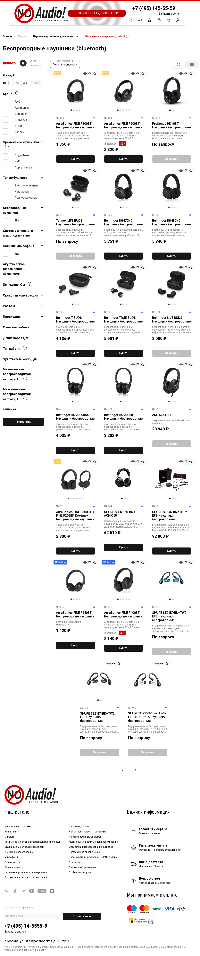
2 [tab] (74, 110)
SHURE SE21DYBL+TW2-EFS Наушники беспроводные (170, 616)
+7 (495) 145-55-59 (153, 8)
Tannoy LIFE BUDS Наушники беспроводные (75, 222)
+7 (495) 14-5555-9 (25, 926)
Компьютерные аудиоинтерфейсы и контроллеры (32, 841)
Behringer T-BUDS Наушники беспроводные (75, 319)
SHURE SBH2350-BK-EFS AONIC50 (121, 514)
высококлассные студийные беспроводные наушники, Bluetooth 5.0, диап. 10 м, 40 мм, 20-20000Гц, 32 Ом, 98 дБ (122, 427)
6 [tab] (82, 498)
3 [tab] (77, 110)
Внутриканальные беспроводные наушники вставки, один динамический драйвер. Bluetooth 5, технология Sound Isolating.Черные (99, 729)
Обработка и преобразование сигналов (91, 847)
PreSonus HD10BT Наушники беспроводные (171, 125)
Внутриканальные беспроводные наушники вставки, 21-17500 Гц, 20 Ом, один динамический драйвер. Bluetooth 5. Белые (147, 729)
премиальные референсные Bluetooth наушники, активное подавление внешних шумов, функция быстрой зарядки (169, 232)
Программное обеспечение (84, 852)
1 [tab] (71, 110)
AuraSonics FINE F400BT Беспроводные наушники (123, 614)
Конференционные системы (85, 836)
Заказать (171, 158)
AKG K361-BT (161, 415)
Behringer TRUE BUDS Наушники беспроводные (123, 319)
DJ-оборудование (79, 826)
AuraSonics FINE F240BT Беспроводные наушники (75, 614)
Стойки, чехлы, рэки (80, 872)
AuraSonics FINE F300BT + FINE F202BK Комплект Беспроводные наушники (75, 515)
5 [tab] (129, 110)
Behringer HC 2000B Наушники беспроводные (123, 416)
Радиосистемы (12, 862)
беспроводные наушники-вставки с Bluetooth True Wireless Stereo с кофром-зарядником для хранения (171, 330)
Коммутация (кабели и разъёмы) (87, 831)
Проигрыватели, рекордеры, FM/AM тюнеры (93, 857)
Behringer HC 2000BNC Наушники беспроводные (75, 416)
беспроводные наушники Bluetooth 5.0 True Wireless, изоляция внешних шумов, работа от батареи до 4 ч (123, 330)
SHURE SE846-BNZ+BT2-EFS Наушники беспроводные (170, 515)
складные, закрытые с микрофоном (68, 623)
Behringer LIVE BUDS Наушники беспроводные (171, 319)
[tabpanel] (75, 91)
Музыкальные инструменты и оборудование (94, 841)
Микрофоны (11, 857)
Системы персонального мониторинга (25, 877)
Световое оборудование (82, 867)
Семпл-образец (77, 862)
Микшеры (9, 836)
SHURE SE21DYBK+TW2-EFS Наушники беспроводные (98, 717)
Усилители (10, 831)
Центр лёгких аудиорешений (97, 13)
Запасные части (13, 867)
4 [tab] (79, 110)
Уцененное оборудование (19, 852)
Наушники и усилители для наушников (26, 872)
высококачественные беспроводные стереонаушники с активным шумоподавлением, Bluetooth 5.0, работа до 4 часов (75, 330)
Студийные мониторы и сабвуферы (24, 847)
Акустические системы (17, 826)
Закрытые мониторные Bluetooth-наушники (170, 422)
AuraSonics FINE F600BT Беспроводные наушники (123, 125)
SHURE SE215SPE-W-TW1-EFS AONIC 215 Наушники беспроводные (147, 717)
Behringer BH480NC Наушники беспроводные (171, 222)
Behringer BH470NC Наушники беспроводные (123, 222)
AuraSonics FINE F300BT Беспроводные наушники (75, 125)
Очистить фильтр (36, 63)
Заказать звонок (169, 13)
